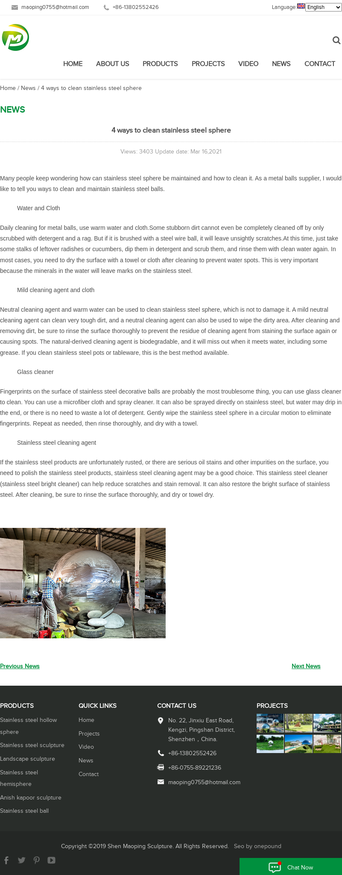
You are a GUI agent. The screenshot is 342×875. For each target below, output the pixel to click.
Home (72, 64)
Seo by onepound (257, 846)
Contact (319, 64)
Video (248, 64)
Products (160, 64)
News (281, 64)
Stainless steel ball (24, 811)
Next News (306, 666)
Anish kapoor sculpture (30, 797)
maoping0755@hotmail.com (55, 7)
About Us (112, 64)
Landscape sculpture (27, 759)
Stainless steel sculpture (32, 745)
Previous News (20, 666)
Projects (208, 64)
